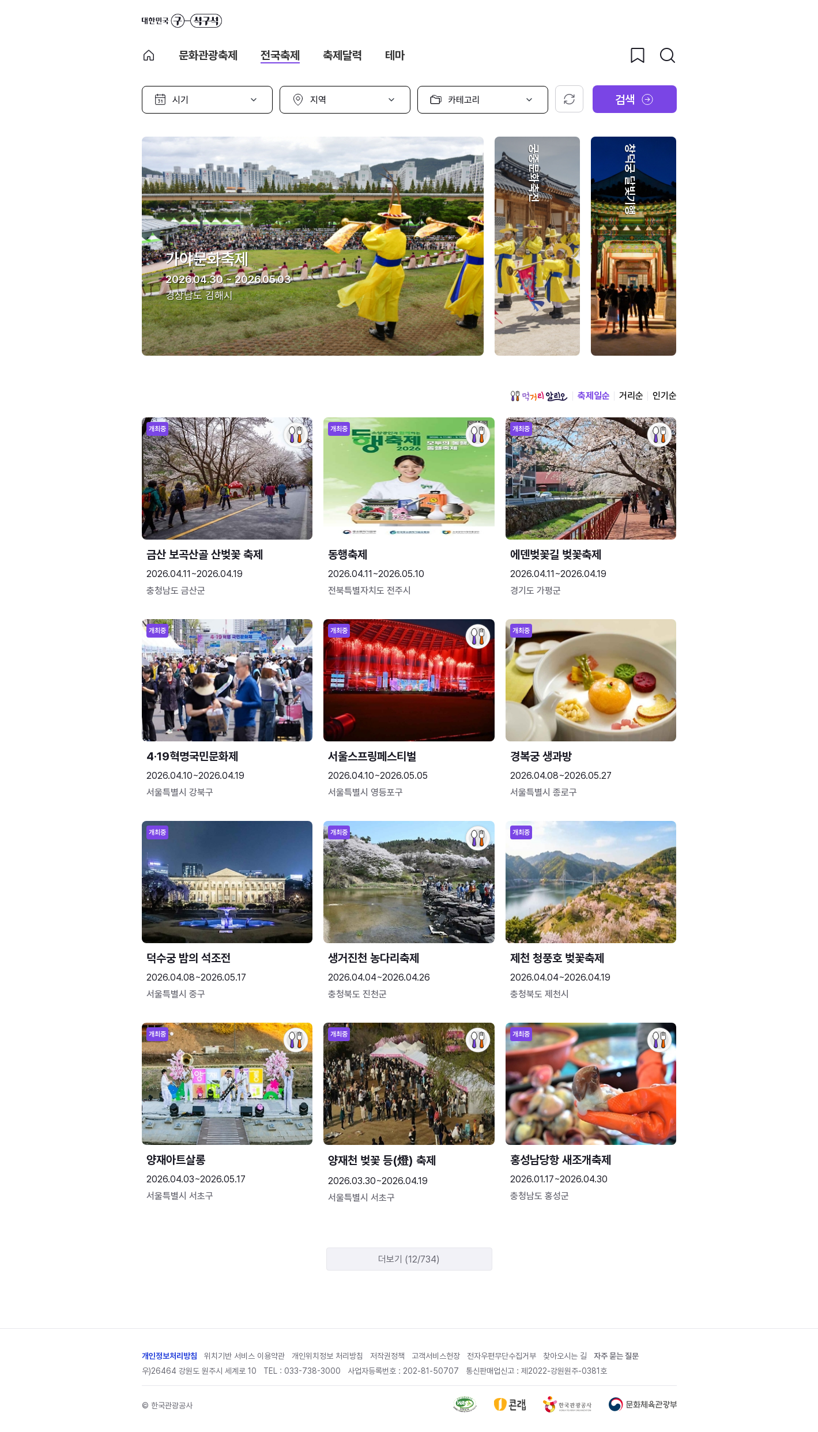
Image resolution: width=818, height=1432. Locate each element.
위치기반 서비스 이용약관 (244, 1356)
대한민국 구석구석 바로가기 (182, 21)
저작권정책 (387, 1356)
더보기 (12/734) (409, 1259)
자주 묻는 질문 (616, 1356)
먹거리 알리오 (539, 396)
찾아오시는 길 (565, 1356)
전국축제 (280, 55)
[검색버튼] (667, 55)
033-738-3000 (312, 1371)
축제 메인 (149, 55)
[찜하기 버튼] (637, 55)
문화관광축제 (208, 55)
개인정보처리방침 (169, 1356)
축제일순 (594, 395)
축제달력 (342, 55)
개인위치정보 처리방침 (327, 1356)
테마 (395, 55)
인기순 (665, 395)
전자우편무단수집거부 (501, 1356)
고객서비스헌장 (436, 1356)
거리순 (631, 395)
